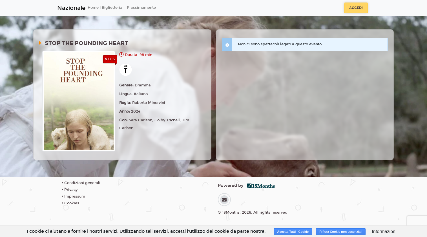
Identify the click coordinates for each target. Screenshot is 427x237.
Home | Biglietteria (105, 7)
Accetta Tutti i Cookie (293, 231)
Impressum (73, 196)
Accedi (356, 8)
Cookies (70, 203)
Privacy (70, 189)
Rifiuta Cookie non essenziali (340, 231)
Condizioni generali (81, 183)
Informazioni (384, 231)
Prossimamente (141, 7)
